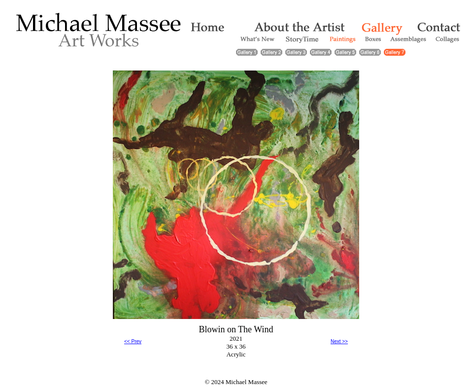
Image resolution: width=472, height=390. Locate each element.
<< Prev (132, 341)
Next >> (339, 341)
